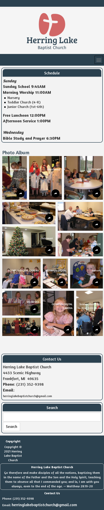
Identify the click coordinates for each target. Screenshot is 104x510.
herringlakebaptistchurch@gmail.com (44, 504)
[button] (14, 178)
